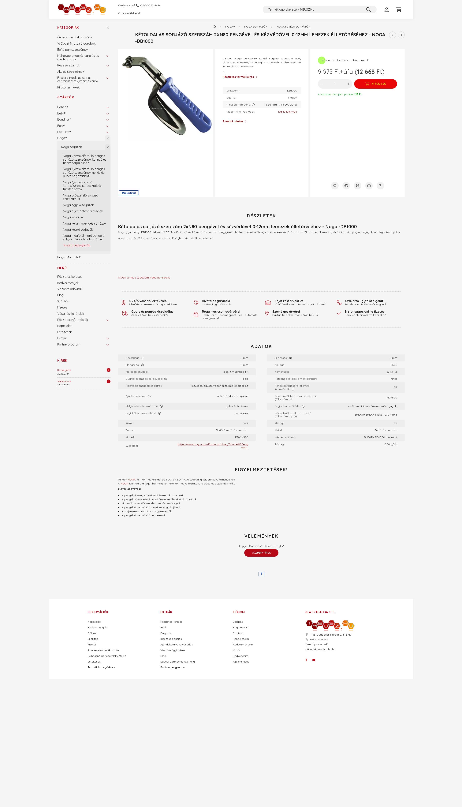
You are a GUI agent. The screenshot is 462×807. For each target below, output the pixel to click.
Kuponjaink (64, 370)
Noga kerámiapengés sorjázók (84, 223)
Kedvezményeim (243, 644)
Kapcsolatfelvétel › (129, 13)
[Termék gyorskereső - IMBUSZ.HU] (320, 9)
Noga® (62, 138)
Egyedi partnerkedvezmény (177, 661)
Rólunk (92, 633)
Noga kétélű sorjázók (78, 229)
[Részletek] (108, 370)
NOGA (132, 479)
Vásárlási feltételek (70, 314)
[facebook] (261, 574)
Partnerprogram (68, 344)
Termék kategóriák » (101, 667)
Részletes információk (72, 320)
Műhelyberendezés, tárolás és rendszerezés (78, 57)
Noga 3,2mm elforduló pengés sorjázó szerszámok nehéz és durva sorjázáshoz (84, 172)
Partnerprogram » (172, 667)
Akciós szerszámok (70, 71)
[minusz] (322, 84)
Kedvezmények (68, 283)
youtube (314, 660)
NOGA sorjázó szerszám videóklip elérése (144, 277)
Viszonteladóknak (69, 289)
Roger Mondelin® (69, 257)
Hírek (62, 360)
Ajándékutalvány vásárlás (176, 644)
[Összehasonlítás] (346, 185)
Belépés (238, 621)
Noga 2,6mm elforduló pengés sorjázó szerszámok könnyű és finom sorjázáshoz (84, 159)
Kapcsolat (64, 326)
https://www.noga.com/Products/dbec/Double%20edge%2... (213, 446)
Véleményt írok (261, 552)
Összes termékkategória (74, 37)
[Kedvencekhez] (335, 185)
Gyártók (65, 97)
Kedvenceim (240, 656)
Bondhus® (64, 119)
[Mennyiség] (335, 84)
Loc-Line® (64, 132)
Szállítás (63, 301)
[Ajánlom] (369, 185)
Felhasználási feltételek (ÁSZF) (107, 656)
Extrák (61, 338)
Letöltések (64, 332)
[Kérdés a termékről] (380, 185)
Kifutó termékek (68, 87)
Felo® (61, 126)
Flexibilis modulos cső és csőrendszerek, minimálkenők (77, 79)
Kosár (236, 650)
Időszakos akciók (171, 639)
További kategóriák (76, 245)
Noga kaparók (73, 217)
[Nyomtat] (357, 185)
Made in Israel (129, 193)
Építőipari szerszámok (72, 49)
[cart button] (398, 9)
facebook (306, 660)
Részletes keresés (69, 276)
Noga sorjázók (71, 147)
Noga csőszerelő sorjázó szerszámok (80, 197)
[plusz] (348, 84)
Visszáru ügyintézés (172, 650)
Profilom (238, 633)
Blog (60, 295)
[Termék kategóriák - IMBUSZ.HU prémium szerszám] (214, 26)
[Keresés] (368, 9)
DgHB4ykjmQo (287, 111)
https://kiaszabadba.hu (320, 649)
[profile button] (386, 9)
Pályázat (166, 633)
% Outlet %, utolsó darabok (76, 43)
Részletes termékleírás (238, 77)
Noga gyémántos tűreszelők (83, 211)
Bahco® (62, 107)
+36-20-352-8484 (150, 5)
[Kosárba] (375, 84)
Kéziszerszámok (68, 65)
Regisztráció (240, 627)
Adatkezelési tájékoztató (103, 650)
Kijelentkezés (241, 661)
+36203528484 (319, 639)
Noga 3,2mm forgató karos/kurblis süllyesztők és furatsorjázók (82, 185)
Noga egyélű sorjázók (78, 205)
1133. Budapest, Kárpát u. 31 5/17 (330, 634)
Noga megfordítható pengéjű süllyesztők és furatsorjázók (83, 237)
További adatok (233, 121)
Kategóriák (68, 27)
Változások (64, 381)
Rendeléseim (241, 639)
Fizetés (62, 307)
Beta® (61, 113)
